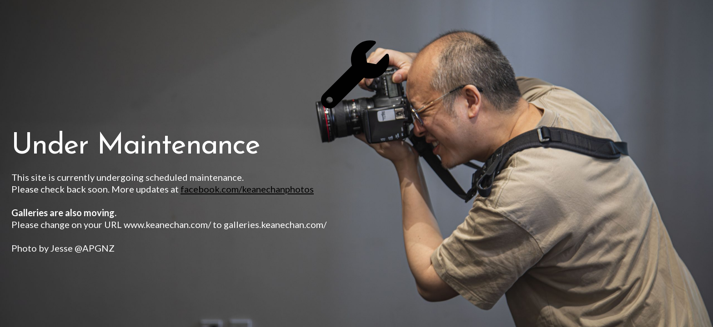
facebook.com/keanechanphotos (247, 188)
